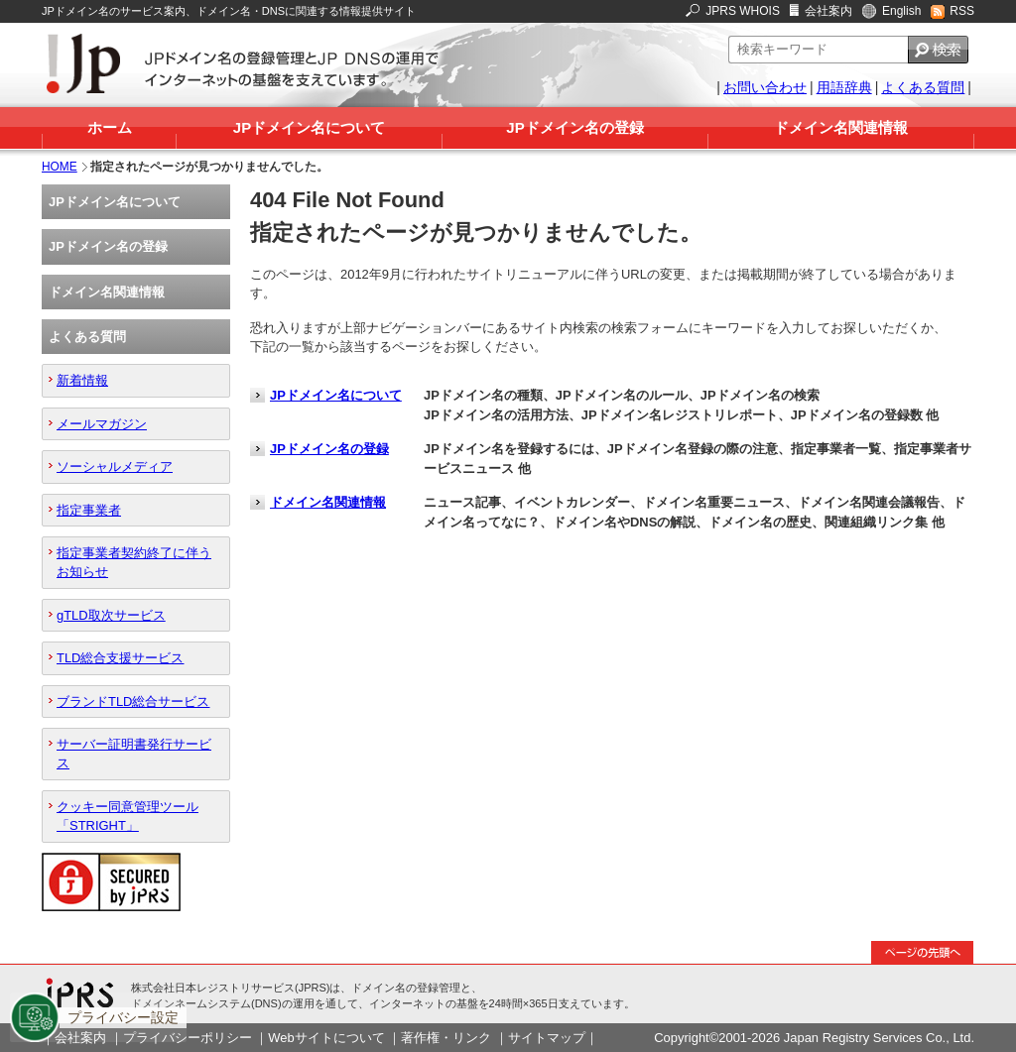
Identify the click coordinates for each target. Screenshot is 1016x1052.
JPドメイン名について (309, 127)
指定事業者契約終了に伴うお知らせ (134, 562)
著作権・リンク (446, 1037)
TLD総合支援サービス (120, 657)
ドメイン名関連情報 (841, 127)
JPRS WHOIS (742, 11)
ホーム (109, 127)
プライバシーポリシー (187, 1037)
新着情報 (82, 380)
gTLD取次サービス (111, 615)
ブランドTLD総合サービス (133, 701)
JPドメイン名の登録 (574, 127)
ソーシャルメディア (115, 466)
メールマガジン (102, 423)
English (901, 11)
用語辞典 (844, 87)
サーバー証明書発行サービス (134, 753)
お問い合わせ (765, 87)
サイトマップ (546, 1037)
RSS (962, 11)
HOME (59, 167)
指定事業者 (89, 510)
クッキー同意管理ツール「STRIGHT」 (127, 816)
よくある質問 (922, 87)
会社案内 (828, 11)
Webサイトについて (326, 1037)
